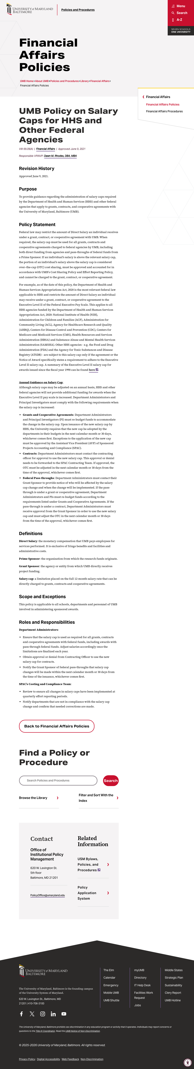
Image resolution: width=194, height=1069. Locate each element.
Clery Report (173, 992)
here (93, 370)
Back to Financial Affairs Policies (56, 726)
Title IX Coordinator (45, 1031)
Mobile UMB (111, 992)
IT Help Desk (142, 985)
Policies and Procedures (78, 10)
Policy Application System (87, 893)
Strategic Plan (174, 977)
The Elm (108, 970)
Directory (140, 977)
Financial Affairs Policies (162, 104)
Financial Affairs (99, 81)
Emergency (110, 985)
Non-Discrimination (92, 1059)
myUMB (139, 970)
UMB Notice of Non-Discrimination (82, 1031)
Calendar (109, 977)
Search (111, 780)
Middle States (174, 970)
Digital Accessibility (48, 1059)
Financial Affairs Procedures (164, 111)
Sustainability (173, 985)
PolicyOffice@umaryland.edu (47, 895)
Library (84, 81)
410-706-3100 (36, 1003)
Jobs (137, 1005)
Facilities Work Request (143, 995)
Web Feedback (70, 1059)
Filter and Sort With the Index (96, 798)
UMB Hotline (173, 1000)
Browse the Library (33, 798)
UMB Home (26, 81)
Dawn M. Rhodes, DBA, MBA (60, 156)
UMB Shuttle (111, 1000)
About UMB (41, 81)
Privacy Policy (27, 1059)
